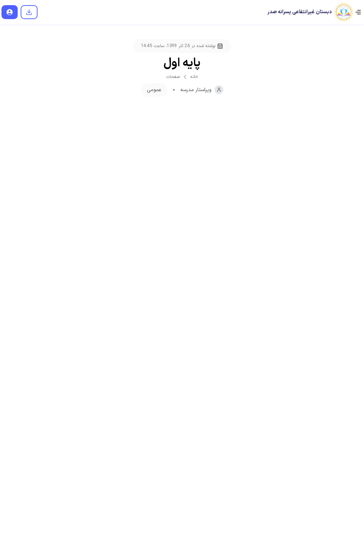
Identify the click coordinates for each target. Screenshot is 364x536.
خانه (194, 77)
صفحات (173, 77)
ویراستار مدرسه (201, 89)
